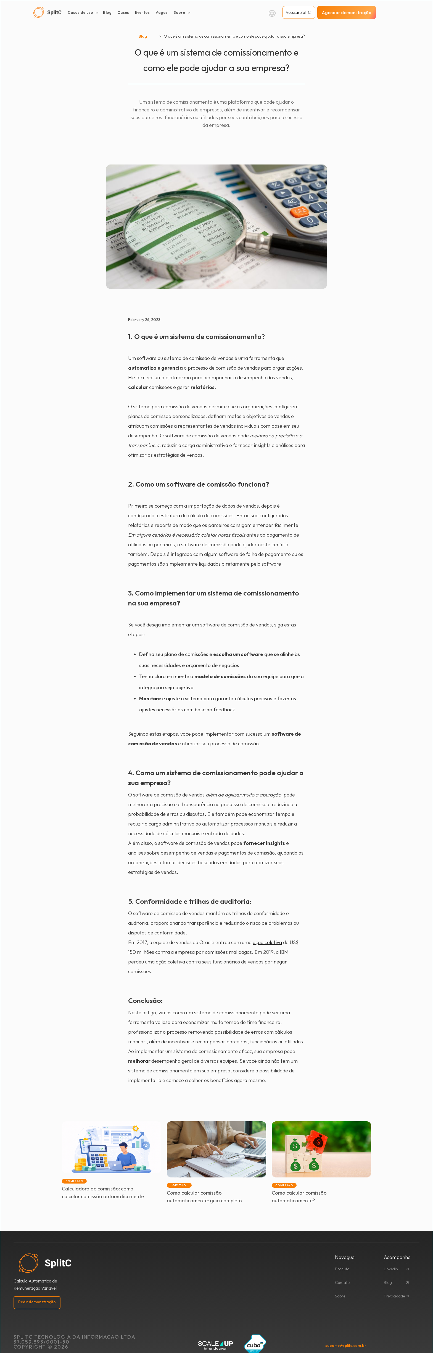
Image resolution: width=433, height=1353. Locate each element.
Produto (342, 1268)
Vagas (161, 12)
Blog (107, 12)
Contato (342, 1282)
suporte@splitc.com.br (345, 1345)
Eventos (142, 12)
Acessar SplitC (298, 12)
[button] (83, 12)
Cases (123, 12)
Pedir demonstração (37, 1301)
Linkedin (391, 1268)
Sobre (340, 1296)
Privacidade (394, 1296)
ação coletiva (267, 942)
